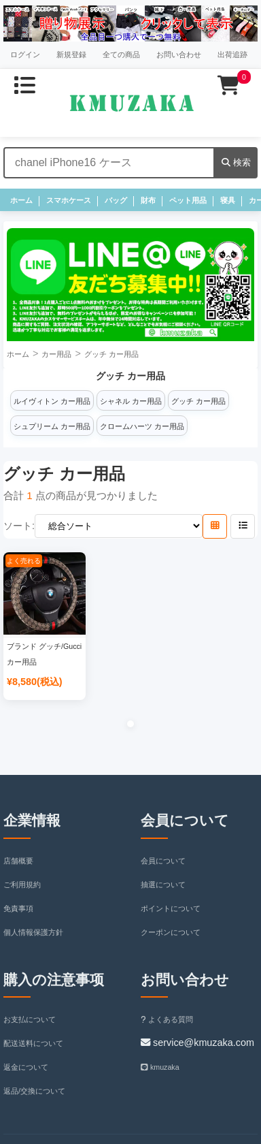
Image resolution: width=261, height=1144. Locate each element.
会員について (163, 861)
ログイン (25, 54)
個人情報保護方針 (33, 932)
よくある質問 (167, 1019)
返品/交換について (34, 1091)
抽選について (163, 884)
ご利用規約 (22, 884)
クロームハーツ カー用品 (142, 426)
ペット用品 (188, 200)
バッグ (116, 200)
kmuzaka (160, 1067)
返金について (25, 1067)
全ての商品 (121, 54)
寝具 (227, 200)
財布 (148, 200)
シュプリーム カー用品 (52, 426)
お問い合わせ (178, 54)
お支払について (29, 1019)
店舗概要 (18, 861)
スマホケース (68, 200)
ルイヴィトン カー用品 (52, 401)
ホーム (21, 200)
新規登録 (71, 54)
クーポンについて (171, 932)
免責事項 (18, 908)
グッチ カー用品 (111, 354)
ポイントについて (171, 908)
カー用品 (56, 354)
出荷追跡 (232, 54)
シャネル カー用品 (131, 401)
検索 (236, 162)
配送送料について (33, 1043)
